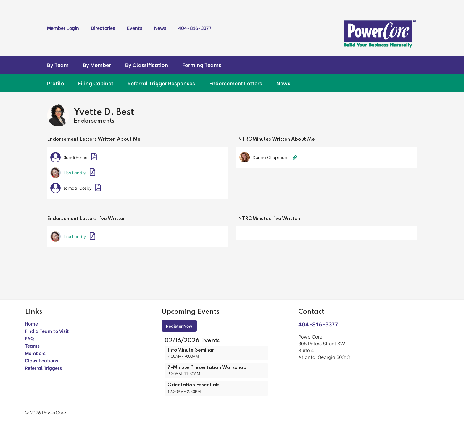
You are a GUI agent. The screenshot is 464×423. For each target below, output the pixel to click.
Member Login (63, 27)
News (160, 27)
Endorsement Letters (235, 83)
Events (134, 27)
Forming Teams (201, 65)
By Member (97, 65)
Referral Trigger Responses (161, 83)
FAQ (29, 338)
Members (35, 352)
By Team (58, 65)
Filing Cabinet (95, 83)
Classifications (41, 360)
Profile (55, 83)
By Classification (146, 65)
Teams (32, 345)
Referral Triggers (43, 367)
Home (31, 323)
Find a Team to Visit (47, 330)
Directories (103, 27)
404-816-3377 (194, 27)
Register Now (179, 326)
